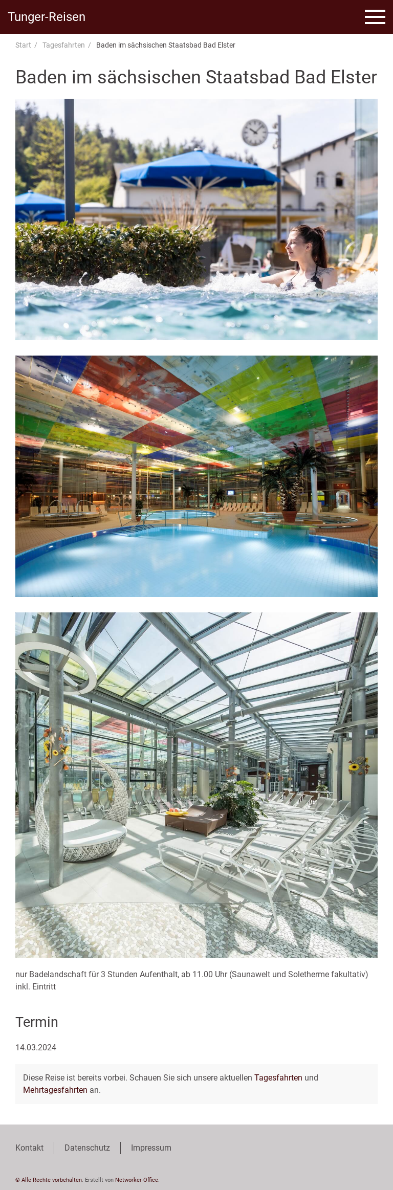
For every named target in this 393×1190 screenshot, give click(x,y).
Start (23, 45)
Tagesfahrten (63, 45)
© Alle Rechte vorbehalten (48, 1180)
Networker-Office (136, 1180)
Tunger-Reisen (46, 17)
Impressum (151, 1148)
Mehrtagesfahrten (55, 1090)
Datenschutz (87, 1148)
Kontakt (29, 1148)
